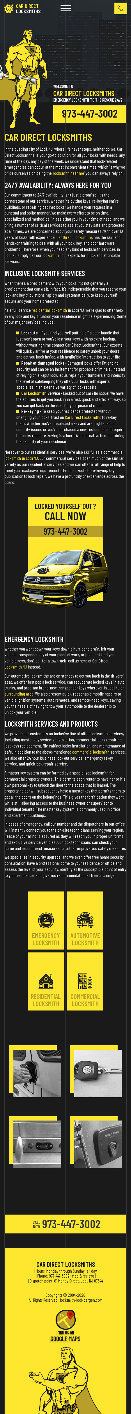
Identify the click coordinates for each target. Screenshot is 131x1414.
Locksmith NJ (16, 666)
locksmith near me (68, 173)
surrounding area (19, 693)
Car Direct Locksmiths (74, 237)
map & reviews (83, 1275)
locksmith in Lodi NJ (21, 458)
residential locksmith (49, 310)
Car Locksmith (34, 393)
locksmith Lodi (55, 255)
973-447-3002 (90, 113)
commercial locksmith (90, 751)
